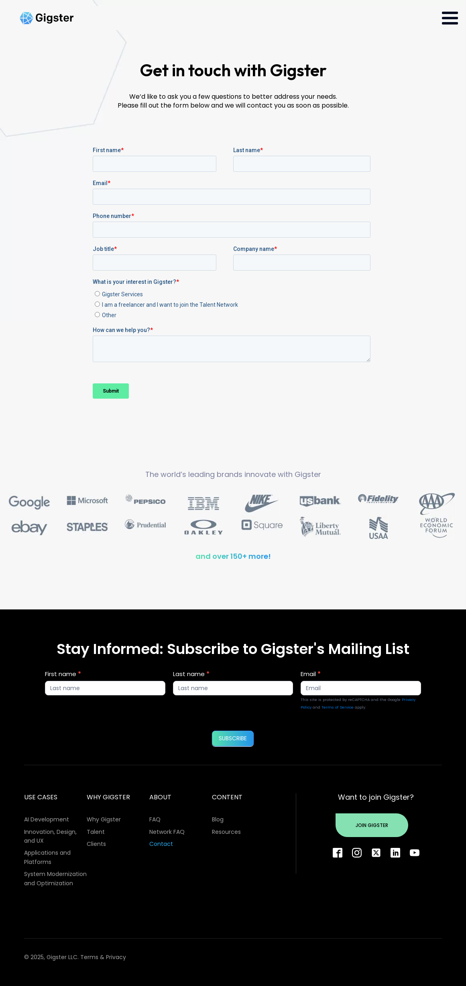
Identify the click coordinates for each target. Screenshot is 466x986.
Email (311, 674)
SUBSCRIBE (233, 738)
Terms (89, 957)
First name (63, 674)
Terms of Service (338, 707)
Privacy (116, 957)
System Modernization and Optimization (55, 878)
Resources (226, 832)
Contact (161, 844)
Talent (96, 832)
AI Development (46, 819)
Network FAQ (167, 832)
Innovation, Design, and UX (50, 836)
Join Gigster (372, 825)
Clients (96, 844)
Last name (191, 674)
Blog (218, 819)
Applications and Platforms (47, 857)
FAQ (155, 819)
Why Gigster (104, 819)
